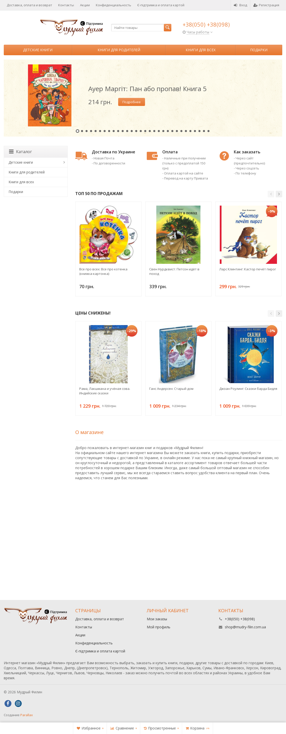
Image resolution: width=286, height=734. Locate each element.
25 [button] (186, 131)
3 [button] (86, 131)
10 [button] (118, 131)
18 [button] (154, 131)
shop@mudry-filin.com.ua (245, 627)
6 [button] (100, 131)
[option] (143, 98)
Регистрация (266, 5)
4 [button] (91, 131)
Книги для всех (201, 49)
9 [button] (113, 131)
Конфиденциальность (113, 5)
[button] (271, 194)
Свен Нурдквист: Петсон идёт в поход (174, 271)
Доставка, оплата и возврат (29, 5)
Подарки (258, 49)
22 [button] (172, 131)
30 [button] (208, 131)
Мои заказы (157, 619)
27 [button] (195, 131)
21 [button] (168, 131)
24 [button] (181, 131)
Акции (85, 5)
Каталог (20, 151)
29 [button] (204, 131)
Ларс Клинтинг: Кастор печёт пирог (247, 269)
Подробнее (131, 102)
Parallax (26, 715)
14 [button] (136, 131)
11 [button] (122, 131)
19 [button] (159, 131)
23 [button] (177, 131)
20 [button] (163, 131)
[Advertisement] (143, 557)
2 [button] (82, 131)
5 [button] (95, 131)
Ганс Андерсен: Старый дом (171, 388)
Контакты (66, 5)
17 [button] (150, 131)
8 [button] (109, 131)
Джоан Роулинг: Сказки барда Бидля (248, 388)
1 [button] (77, 131)
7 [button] (104, 131)
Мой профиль (158, 627)
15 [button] (140, 131)
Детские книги (37, 49)
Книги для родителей (119, 49)
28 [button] (199, 131)
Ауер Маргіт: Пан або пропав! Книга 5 (147, 88)
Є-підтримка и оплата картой (160, 5)
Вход (240, 5)
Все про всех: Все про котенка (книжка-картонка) (103, 271)
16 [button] (145, 131)
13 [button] (131, 131)
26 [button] (190, 131)
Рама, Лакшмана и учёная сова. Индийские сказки (104, 390)
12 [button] (127, 131)
